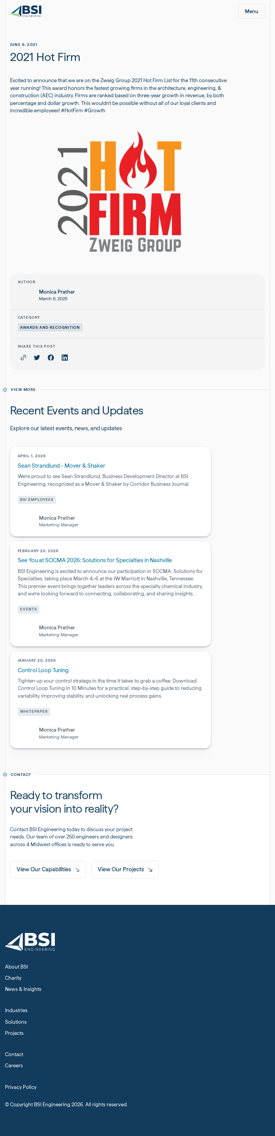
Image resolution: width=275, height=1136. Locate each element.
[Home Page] (25, 11)
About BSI (16, 967)
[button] (251, 11)
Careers (14, 1065)
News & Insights (23, 989)
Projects (14, 1033)
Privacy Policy (20, 1087)
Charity (13, 978)
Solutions (16, 1022)
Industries (16, 1010)
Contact (14, 1054)
